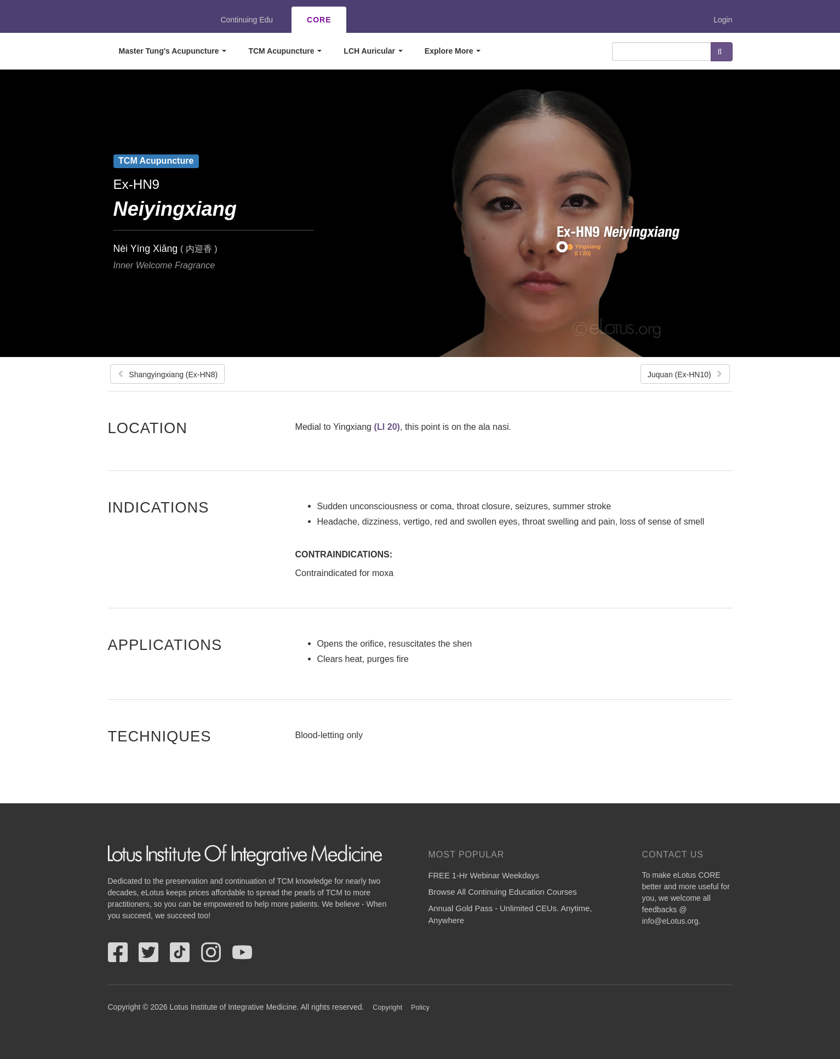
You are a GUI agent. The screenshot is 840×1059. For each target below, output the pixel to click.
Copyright (387, 1007)
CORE (319, 19)
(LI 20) (387, 426)
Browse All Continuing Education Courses (502, 892)
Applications (165, 644)
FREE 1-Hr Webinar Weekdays (484, 875)
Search (722, 51)
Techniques (160, 736)
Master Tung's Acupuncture (173, 51)
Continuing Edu (246, 19)
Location (148, 427)
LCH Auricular (373, 51)
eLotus (147, 19)
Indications (158, 507)
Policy (420, 1007)
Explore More (453, 51)
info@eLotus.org (670, 921)
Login (722, 19)
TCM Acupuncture (285, 51)
